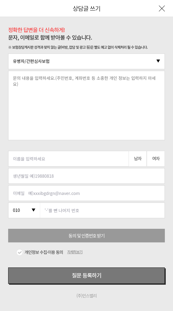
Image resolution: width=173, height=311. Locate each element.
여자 (155, 158)
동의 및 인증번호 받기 (86, 235)
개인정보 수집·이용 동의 (43, 252)
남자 (137, 158)
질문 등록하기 (86, 275)
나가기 (162, 8)
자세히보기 (74, 251)
